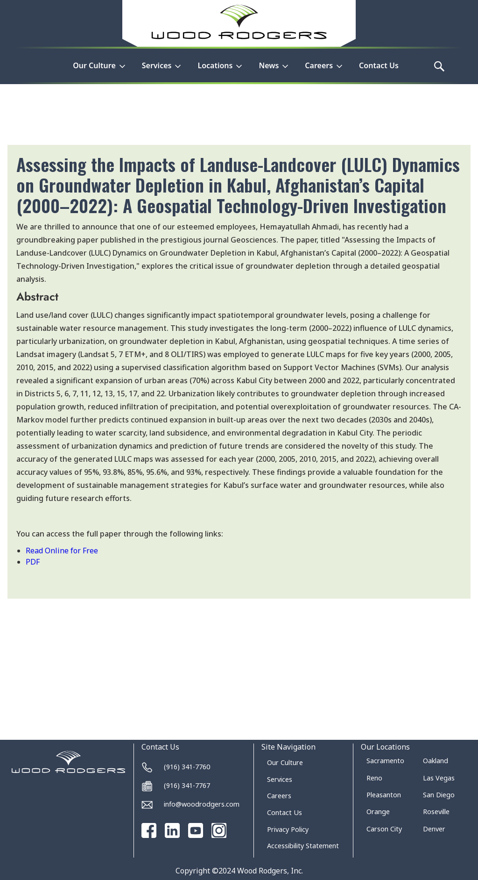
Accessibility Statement (303, 845)
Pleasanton (383, 794)
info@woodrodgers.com (201, 804)
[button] (99, 71)
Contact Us (379, 65)
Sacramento (385, 760)
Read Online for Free (62, 550)
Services (279, 779)
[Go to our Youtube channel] (195, 830)
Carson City (384, 828)
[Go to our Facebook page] (148, 830)
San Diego (439, 794)
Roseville (436, 811)
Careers (279, 795)
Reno (374, 777)
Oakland (435, 760)
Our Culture (285, 762)
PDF (33, 562)
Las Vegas (439, 777)
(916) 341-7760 (187, 766)
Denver (434, 828)
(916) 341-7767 (187, 785)
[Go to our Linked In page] (172, 830)
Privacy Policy (288, 829)
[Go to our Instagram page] (218, 830)
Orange (378, 811)
